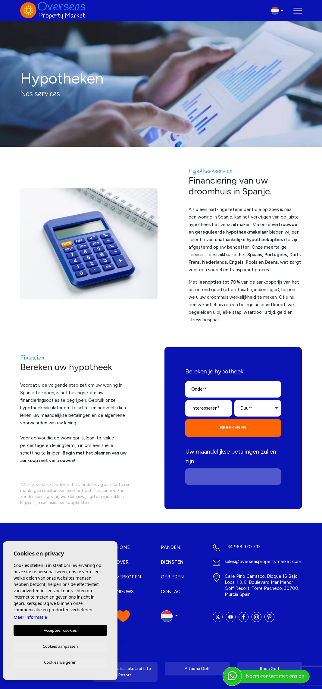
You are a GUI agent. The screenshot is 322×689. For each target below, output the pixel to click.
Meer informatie (30, 616)
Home (123, 547)
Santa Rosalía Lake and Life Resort (125, 672)
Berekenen (233, 427)
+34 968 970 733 (243, 546)
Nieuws (125, 591)
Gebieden (172, 577)
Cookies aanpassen (60, 645)
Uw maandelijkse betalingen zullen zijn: (230, 456)
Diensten (172, 562)
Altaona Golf (197, 668)
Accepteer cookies (60, 629)
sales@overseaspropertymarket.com (263, 561)
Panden (170, 547)
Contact (172, 591)
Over (122, 562)
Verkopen (128, 577)
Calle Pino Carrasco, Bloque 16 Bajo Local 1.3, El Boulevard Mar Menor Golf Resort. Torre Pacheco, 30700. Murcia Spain (262, 585)
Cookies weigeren (60, 662)
